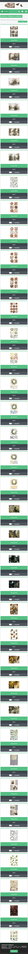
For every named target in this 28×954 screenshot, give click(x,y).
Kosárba (17, 46)
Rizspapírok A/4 (8, 19)
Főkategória (3, 19)
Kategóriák (6, 11)
